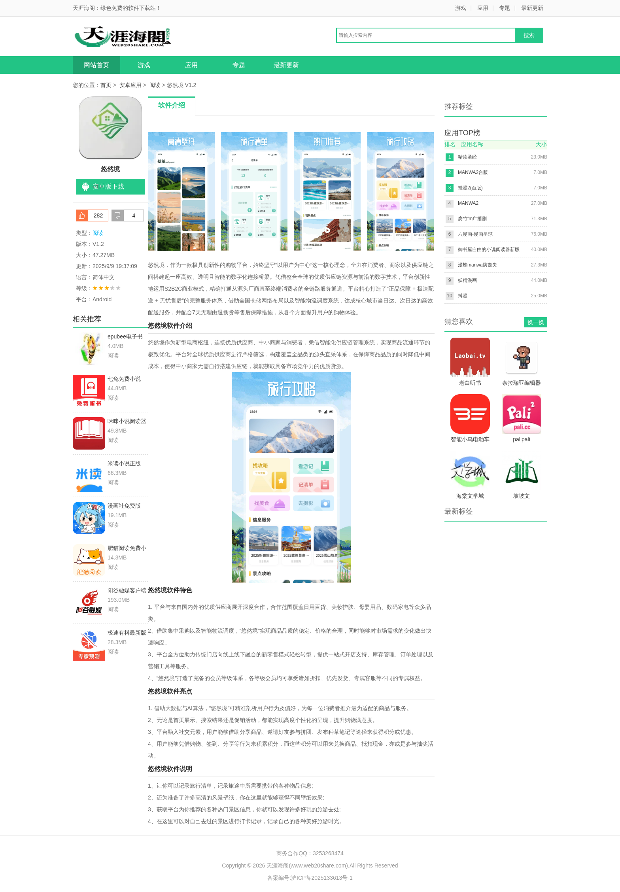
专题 (504, 8)
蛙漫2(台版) (470, 188)
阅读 (155, 85)
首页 (106, 85)
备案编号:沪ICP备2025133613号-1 (310, 878)
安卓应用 (130, 85)
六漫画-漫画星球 (475, 234)
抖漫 (462, 296)
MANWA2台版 (473, 172)
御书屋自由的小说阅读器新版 (489, 249)
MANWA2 (468, 203)
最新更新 (532, 8)
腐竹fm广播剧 (472, 218)
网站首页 (96, 65)
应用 (482, 8)
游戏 (460, 8)
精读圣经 (467, 157)
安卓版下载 (108, 186)
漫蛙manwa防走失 (477, 265)
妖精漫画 (467, 280)
